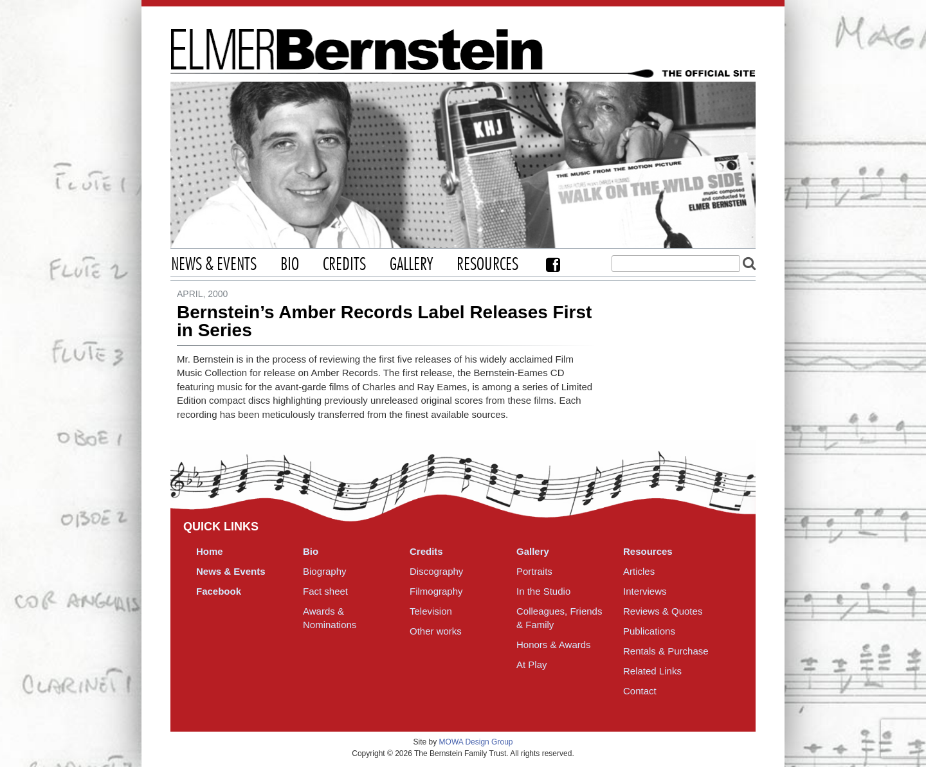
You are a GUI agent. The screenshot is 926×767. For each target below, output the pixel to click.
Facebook (553, 264)
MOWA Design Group (476, 741)
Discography (436, 571)
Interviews (645, 591)
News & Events (214, 265)
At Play (531, 664)
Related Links (652, 670)
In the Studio (543, 591)
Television (431, 611)
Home (209, 551)
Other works (436, 631)
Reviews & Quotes (662, 611)
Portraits (534, 571)
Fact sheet (325, 591)
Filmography (436, 591)
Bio (289, 265)
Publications (649, 631)
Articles (639, 571)
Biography (325, 571)
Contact (640, 690)
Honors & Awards (553, 644)
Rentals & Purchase (666, 650)
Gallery (411, 265)
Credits (344, 265)
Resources (487, 265)
